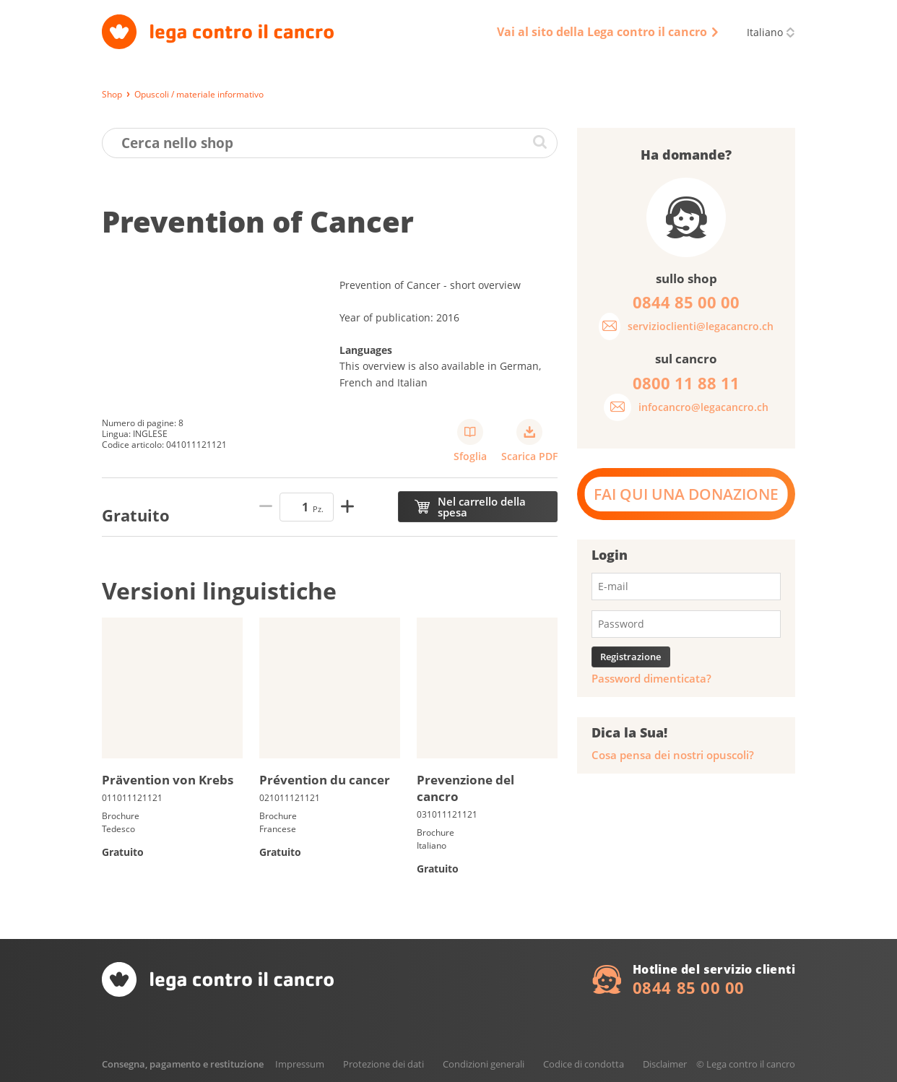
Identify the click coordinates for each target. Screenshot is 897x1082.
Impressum (299, 1063)
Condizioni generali (483, 1063)
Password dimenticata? (651, 678)
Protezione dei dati (383, 1063)
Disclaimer (665, 1063)
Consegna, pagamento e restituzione (183, 1063)
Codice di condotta (583, 1063)
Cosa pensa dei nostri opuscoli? (673, 755)
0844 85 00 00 (689, 987)
